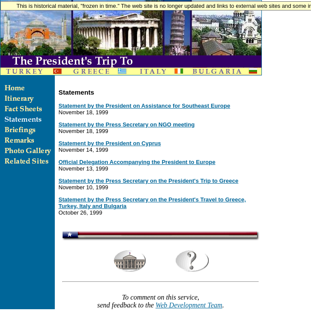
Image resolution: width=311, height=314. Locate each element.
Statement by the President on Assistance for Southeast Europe (145, 105)
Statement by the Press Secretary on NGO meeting (127, 124)
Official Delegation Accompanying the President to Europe (137, 162)
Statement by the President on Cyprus (110, 143)
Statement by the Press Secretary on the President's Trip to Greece (148, 180)
